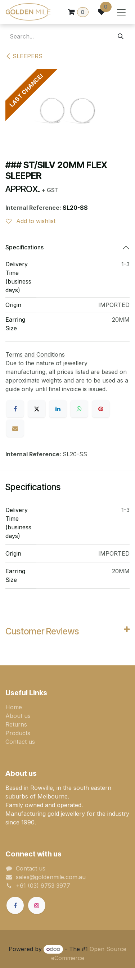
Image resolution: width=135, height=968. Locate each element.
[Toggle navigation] (121, 12)
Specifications (24, 247)
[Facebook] (15, 408)
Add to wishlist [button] (30, 221)
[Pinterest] (100, 408)
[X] (36, 408)
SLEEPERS (23, 56)
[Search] (121, 36)
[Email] (15, 428)
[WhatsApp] (79, 408)
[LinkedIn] (58, 408)
